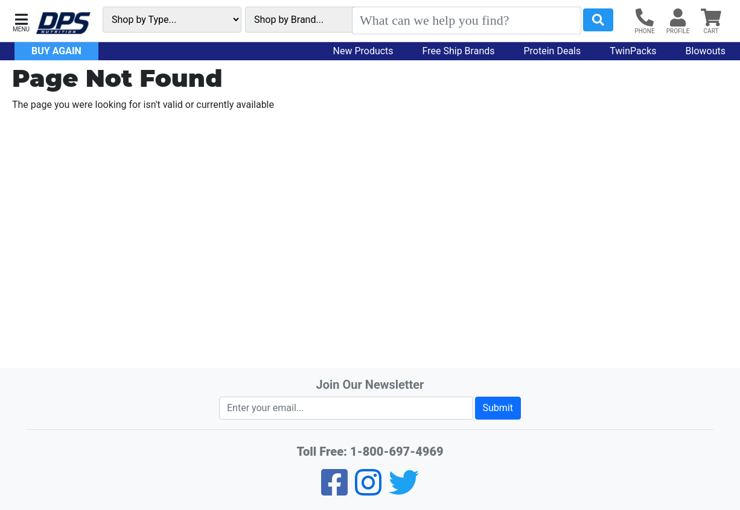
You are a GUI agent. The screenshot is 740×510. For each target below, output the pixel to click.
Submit (498, 408)
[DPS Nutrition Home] (63, 23)
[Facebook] (334, 490)
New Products (363, 51)
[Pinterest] (368, 490)
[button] (21, 21)
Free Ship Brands (459, 51)
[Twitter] (404, 490)
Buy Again (56, 51)
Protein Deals (552, 51)
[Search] (466, 20)
